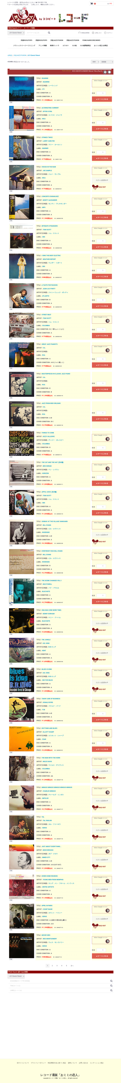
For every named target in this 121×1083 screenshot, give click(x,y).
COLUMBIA (46, 325)
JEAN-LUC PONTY (49, 289)
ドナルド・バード (54, 706)
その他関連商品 (85, 45)
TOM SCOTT (47, 230)
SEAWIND (45, 78)
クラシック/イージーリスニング (24, 45)
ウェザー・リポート (55, 263)
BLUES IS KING (47, 669)
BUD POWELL (47, 584)
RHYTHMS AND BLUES (49, 728)
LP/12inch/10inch (34, 55)
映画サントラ (54, 45)
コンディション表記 (96, 1063)
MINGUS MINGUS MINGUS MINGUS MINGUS (57, 787)
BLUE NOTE (46, 591)
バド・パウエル (53, 588)
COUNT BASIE (47, 909)
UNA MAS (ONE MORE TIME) (51, 610)
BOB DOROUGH (48, 850)
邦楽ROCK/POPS (41, 40)
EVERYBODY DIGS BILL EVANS (52, 551)
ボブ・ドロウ (53, 854)
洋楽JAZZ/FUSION (56, 40)
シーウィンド (53, 85)
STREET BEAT (46, 315)
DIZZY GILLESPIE (49, 436)
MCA (43, 119)
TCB (43, 710)
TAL (43, 817)
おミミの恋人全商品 (101, 45)
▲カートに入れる (102, 99)
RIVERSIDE (46, 532)
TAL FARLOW (47, 820)
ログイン (108, 32)
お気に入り (97, 32)
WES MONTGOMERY (50, 939)
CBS (43, 237)
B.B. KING (46, 643)
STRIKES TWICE (47, 137)
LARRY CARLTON (49, 141)
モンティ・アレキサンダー (57, 204)
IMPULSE (45, 798)
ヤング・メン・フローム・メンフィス (61, 883)
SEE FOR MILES (47, 680)
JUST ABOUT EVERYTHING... (51, 846)
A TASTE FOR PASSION (49, 285)
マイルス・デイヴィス (56, 765)
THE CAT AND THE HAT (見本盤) (53, 462)
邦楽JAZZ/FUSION (73, 40)
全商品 (10, 55)
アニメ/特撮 (43, 45)
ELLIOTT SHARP (48, 732)
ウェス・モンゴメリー (56, 942)
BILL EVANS (47, 525)
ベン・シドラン (53, 470)
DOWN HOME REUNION (50, 876)
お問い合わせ (83, 1063)
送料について (72, 1063)
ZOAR (44, 739)
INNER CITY (46, 857)
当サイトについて (23, 1063)
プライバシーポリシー (38, 1063)
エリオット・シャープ (56, 735)
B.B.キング (52, 647)
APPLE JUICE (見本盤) (49, 492)
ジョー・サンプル (54, 174)
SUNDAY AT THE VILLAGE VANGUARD (55, 521)
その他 (74, 45)
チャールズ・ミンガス (56, 795)
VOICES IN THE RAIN (49, 167)
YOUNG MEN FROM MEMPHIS (53, 880)
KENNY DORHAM (48, 614)
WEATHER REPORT (49, 259)
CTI (43, 89)
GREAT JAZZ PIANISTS (50, 344)
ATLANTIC (45, 296)
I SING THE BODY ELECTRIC (51, 255)
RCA (43, 355)
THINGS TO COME (48, 433)
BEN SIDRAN (47, 466)
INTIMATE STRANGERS (50, 226)
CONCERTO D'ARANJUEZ (50, 196)
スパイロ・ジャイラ (55, 115)
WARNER (45, 148)
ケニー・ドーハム (54, 617)
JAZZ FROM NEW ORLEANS (51, 403)
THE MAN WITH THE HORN (51, 758)
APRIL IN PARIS (47, 906)
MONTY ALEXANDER (50, 200)
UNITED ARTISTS (48, 887)
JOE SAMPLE (47, 170)
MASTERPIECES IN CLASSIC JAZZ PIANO (56, 374)
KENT (44, 650)
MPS (43, 207)
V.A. (44, 348)
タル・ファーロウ (54, 824)
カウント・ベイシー (55, 913)
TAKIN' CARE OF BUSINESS (51, 699)
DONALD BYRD (48, 702)
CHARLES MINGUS (49, 791)
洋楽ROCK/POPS (26, 40)
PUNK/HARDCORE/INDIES (91, 40)
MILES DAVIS (47, 761)
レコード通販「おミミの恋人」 (60, 1075)
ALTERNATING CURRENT (50, 108)
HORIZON (45, 473)
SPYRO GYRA (47, 111)
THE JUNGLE (46, 640)
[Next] (72, 966)
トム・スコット (53, 233)
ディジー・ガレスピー (56, 440)
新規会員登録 (83, 32)
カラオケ (66, 45)
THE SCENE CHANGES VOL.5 (51, 580)
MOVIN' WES (46, 935)
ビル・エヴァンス (54, 529)
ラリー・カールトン (55, 145)
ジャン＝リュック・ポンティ (58, 292)
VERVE (44, 828)
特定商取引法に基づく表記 (57, 1063)
